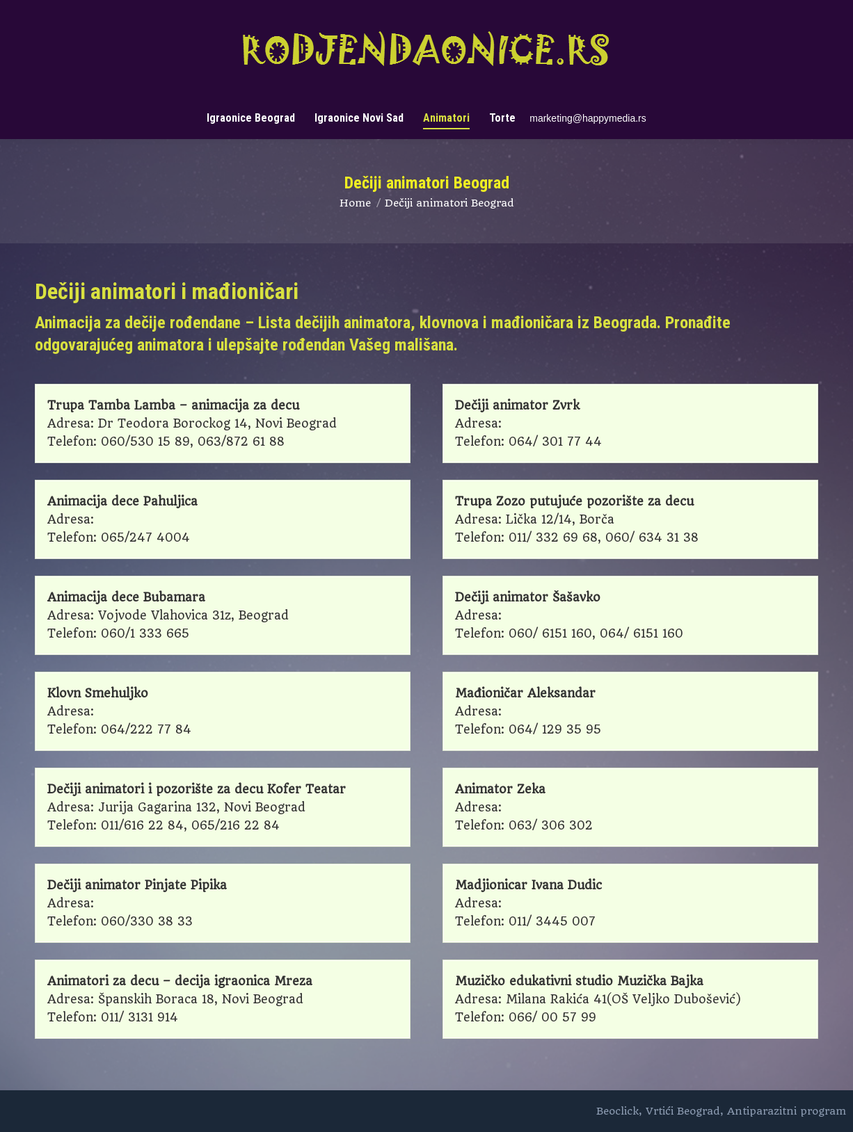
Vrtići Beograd (683, 1111)
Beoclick (617, 1111)
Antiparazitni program (786, 1111)
